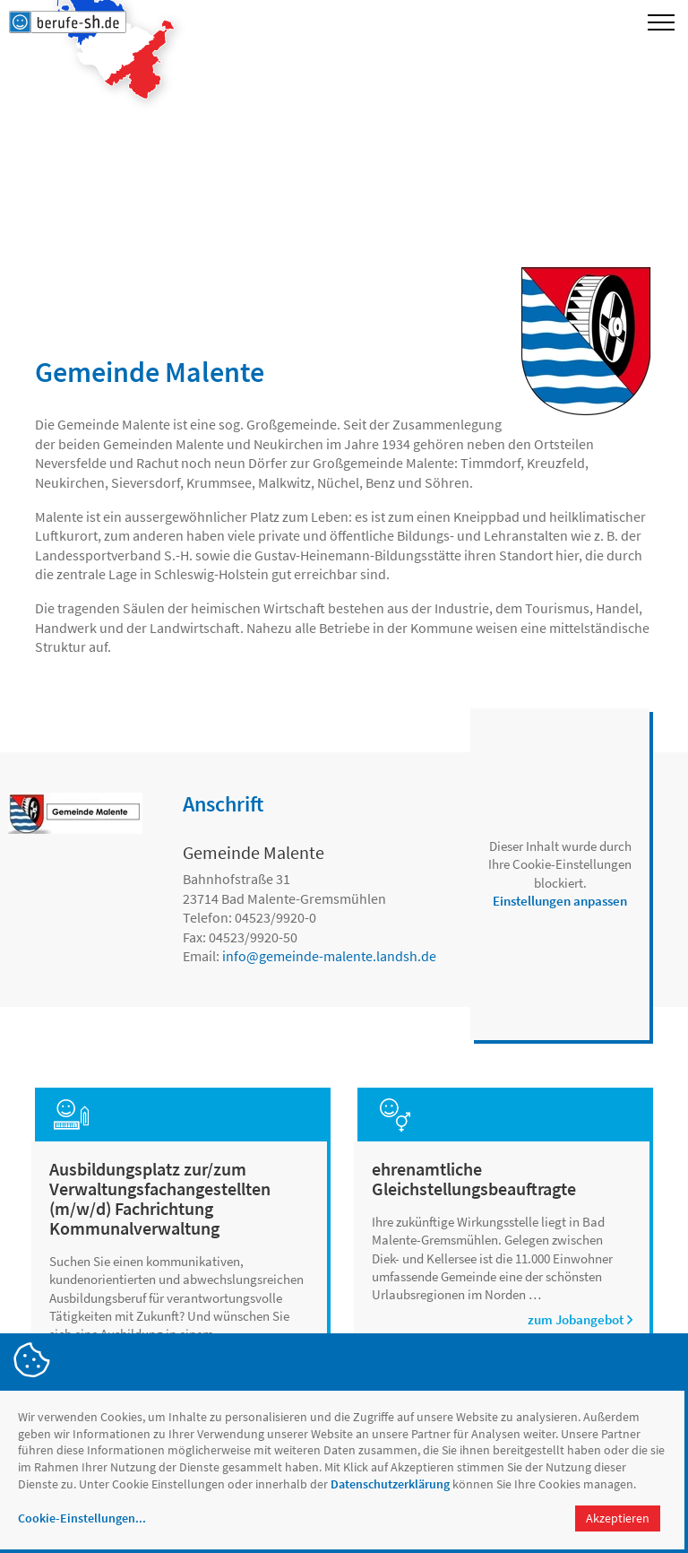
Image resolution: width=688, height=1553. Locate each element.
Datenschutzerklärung (390, 1484)
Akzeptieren (617, 1518)
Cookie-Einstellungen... (82, 1518)
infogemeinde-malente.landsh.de (329, 956)
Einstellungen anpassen (560, 900)
